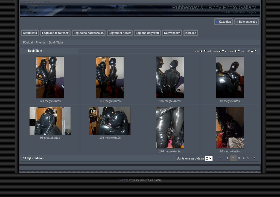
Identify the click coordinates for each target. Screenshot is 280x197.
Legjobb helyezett (147, 32)
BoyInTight (56, 42)
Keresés (190, 32)
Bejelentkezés (248, 21)
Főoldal (28, 42)
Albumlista (30, 32)
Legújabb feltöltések (55, 32)
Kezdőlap (225, 21)
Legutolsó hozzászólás (89, 32)
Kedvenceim (172, 32)
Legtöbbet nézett (120, 32)
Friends (41, 42)
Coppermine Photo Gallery (146, 180)
